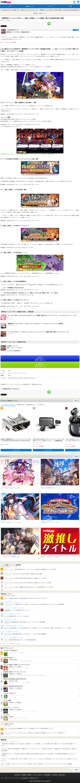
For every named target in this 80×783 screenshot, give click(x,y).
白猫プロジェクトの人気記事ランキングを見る (11, 613)
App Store (40, 358)
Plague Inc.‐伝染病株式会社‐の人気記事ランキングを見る (12, 625)
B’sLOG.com (62, 774)
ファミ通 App (6, 2)
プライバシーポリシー (37, 774)
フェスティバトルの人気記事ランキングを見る (11, 643)
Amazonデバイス (31, 404)
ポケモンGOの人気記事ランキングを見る (10, 631)
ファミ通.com (54, 774)
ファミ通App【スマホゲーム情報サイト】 (10, 10)
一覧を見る (76, 400)
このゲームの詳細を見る (14, 350)
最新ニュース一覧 (25, 10)
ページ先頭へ (75, 769)
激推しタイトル (43, 13)
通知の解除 (47, 774)
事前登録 (35, 13)
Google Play (40, 364)
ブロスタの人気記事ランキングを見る (9, 619)
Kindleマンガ (21, 404)
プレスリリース (34, 10)
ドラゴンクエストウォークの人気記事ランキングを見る (13, 607)
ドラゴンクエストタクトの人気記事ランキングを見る (12, 637)
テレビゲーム (41, 404)
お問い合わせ (17, 774)
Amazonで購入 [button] (16, 450)
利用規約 (24, 774)
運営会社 (29, 774)
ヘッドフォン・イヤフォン (8, 404)
